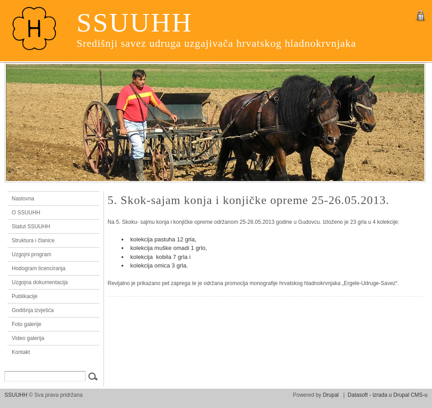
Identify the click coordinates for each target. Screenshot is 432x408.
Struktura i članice (33, 240)
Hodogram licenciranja (38, 268)
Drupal (330, 395)
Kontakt (21, 352)
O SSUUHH (26, 212)
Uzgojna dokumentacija (40, 282)
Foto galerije (26, 324)
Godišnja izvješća (33, 310)
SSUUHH (134, 22)
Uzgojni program (31, 254)
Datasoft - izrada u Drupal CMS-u (388, 395)
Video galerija (28, 338)
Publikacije (24, 296)
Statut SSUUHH (31, 226)
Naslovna (51, 198)
